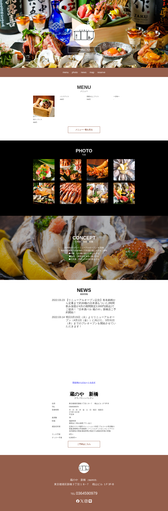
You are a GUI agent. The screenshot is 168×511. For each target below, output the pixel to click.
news (83, 72)
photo (75, 72)
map (92, 72)
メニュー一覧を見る (84, 130)
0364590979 (86, 493)
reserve (101, 72)
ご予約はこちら (84, 50)
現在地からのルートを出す (84, 383)
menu (66, 72)
